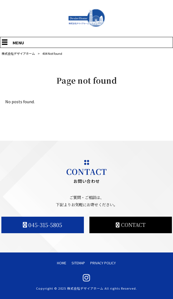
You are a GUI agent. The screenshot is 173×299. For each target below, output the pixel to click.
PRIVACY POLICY (103, 263)
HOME (61, 263)
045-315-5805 (45, 225)
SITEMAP (78, 263)
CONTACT (133, 224)
